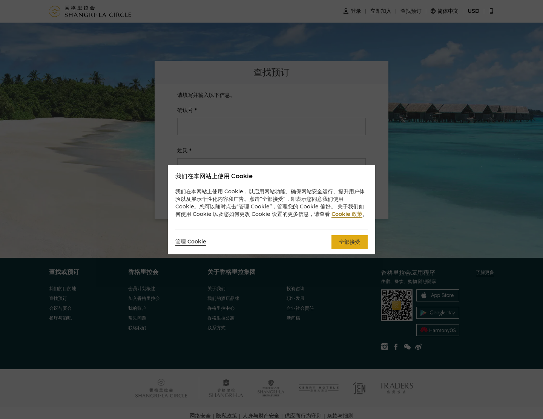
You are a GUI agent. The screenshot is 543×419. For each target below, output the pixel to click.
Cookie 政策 (346, 214)
